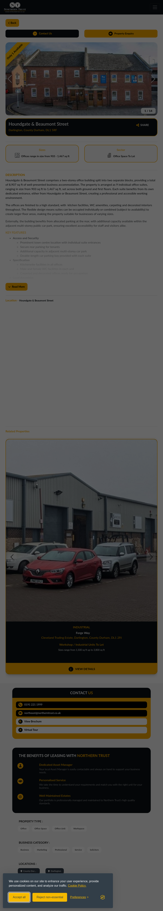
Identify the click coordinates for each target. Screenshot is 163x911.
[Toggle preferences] (79, 897)
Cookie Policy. (77, 885)
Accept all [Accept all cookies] (19, 897)
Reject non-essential (49, 897)
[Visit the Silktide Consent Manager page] (102, 897)
